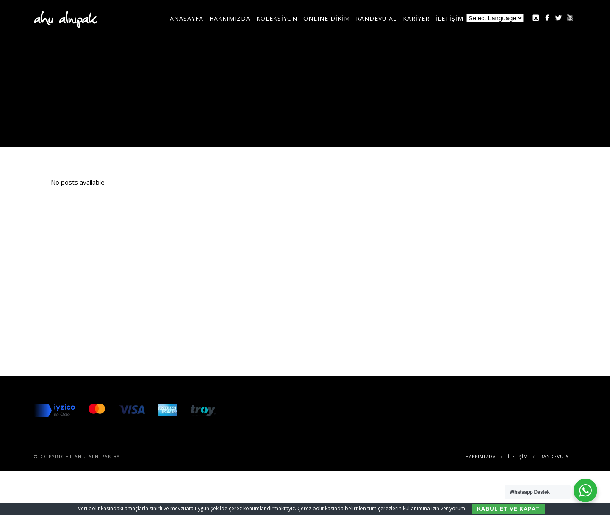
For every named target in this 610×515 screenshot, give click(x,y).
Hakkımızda (229, 18)
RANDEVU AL (376, 18)
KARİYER (416, 18)
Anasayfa (186, 18)
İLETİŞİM (449, 18)
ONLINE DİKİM (326, 18)
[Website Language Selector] (495, 18)
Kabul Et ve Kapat (508, 509)
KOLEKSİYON (276, 18)
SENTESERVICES (144, 457)
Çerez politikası (315, 508)
